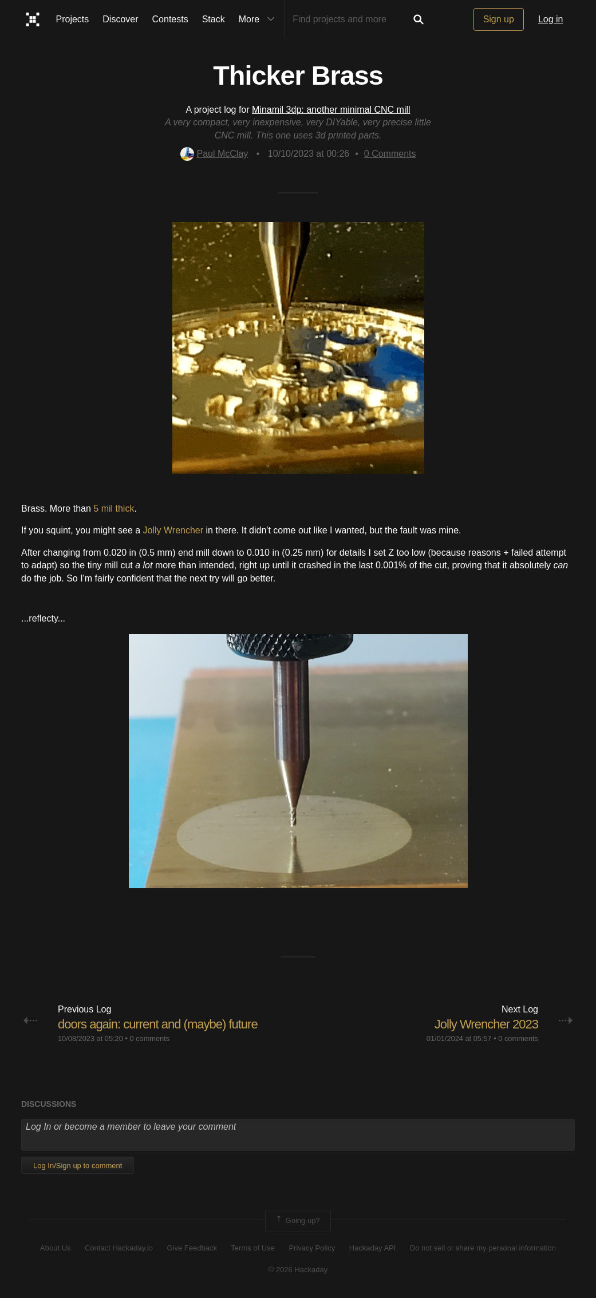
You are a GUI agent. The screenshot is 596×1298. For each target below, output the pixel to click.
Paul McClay (214, 154)
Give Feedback (191, 1248)
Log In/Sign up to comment (77, 1165)
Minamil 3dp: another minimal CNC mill (331, 109)
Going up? (297, 1220)
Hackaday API (372, 1248)
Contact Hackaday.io (119, 1248)
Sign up (498, 19)
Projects (72, 19)
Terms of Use (253, 1248)
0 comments (149, 1038)
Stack (213, 19)
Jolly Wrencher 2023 (486, 1024)
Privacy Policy (312, 1248)
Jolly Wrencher (173, 530)
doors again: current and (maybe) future (158, 1024)
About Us (55, 1248)
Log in (550, 19)
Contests (170, 19)
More (259, 19)
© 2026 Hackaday (298, 1269)
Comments (390, 154)
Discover (120, 19)
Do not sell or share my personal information (483, 1248)
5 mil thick (113, 508)
